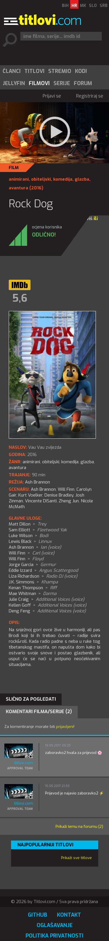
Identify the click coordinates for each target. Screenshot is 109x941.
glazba (82, 179)
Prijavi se (52, 96)
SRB (104, 5)
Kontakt (69, 914)
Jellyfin (14, 83)
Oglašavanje (55, 925)
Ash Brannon (43, 489)
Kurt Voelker (30, 495)
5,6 (19, 298)
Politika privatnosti (54, 935)
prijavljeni (65, 726)
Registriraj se (89, 96)
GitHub (37, 914)
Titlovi (34, 71)
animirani (19, 179)
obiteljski (41, 179)
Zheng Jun (69, 501)
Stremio (59, 71)
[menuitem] (11, 71)
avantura (18, 188)
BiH (65, 5)
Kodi (81, 71)
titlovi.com (23, 762)
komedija (62, 179)
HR (74, 5)
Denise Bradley (58, 495)
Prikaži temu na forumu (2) (79, 826)
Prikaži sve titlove (76, 857)
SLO (93, 5)
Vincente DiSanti (41, 501)
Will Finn (66, 489)
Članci (12, 71)
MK (83, 5)
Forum (83, 83)
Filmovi (39, 83)
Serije (61, 83)
